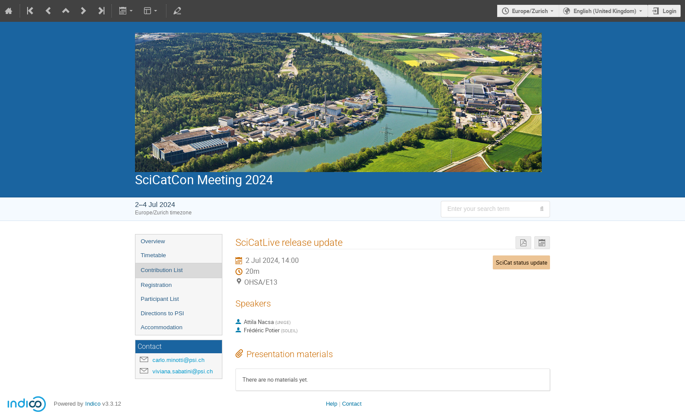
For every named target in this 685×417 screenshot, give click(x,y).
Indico (92, 403)
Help (331, 403)
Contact (352, 403)
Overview (153, 241)
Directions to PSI (162, 313)
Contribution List (162, 270)
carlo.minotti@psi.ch (178, 360)
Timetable (153, 255)
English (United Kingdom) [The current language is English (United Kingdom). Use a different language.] (605, 11)
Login (669, 11)
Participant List (160, 299)
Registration (156, 285)
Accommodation (162, 327)
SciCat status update (521, 262)
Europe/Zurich (530, 11)
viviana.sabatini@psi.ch (182, 371)
